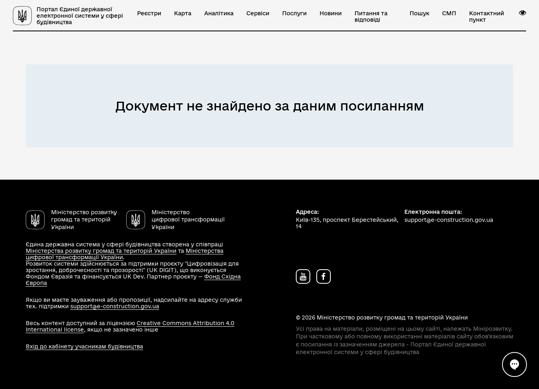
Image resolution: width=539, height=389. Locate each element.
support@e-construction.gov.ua (114, 306)
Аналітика (219, 13)
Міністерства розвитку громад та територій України (101, 251)
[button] (522, 12)
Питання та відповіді (371, 16)
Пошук (419, 13)
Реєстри (149, 13)
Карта (182, 13)
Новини (331, 13)
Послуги (294, 13)
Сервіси (257, 13)
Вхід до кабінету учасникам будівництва (84, 346)
